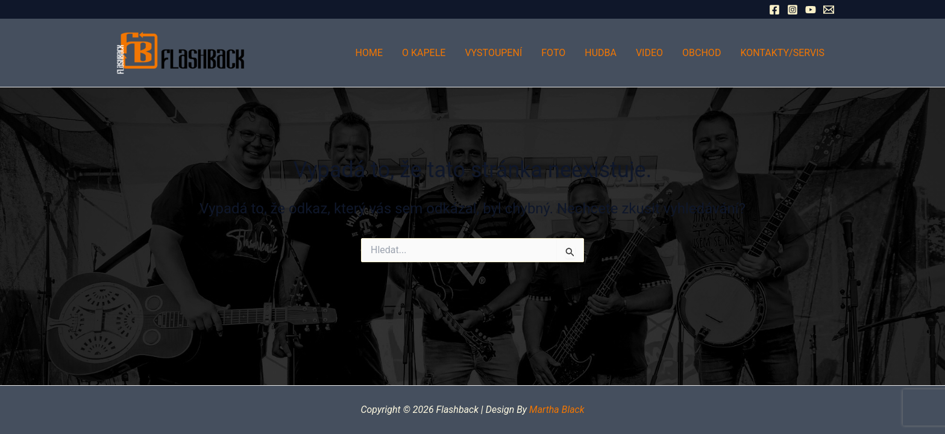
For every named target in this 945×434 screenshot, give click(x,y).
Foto (553, 52)
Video (649, 52)
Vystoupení (493, 52)
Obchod (701, 52)
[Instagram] (792, 9)
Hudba (601, 52)
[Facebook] (774, 9)
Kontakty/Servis (782, 52)
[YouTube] (810, 9)
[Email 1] (828, 9)
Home (369, 52)
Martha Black (557, 409)
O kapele (423, 52)
